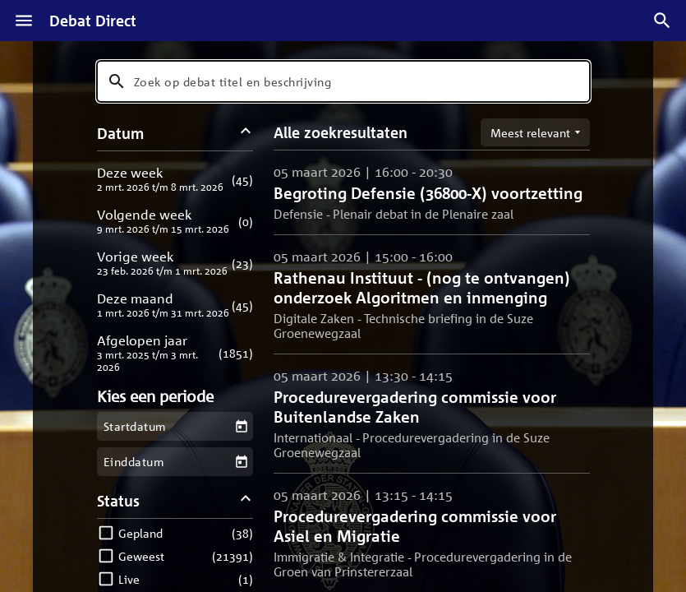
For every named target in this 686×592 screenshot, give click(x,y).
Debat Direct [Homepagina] (92, 21)
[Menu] (23, 20)
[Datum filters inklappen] (245, 132)
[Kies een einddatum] (241, 461)
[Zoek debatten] (662, 20)
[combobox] (343, 81)
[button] (175, 178)
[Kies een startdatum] (241, 426)
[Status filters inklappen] (245, 500)
